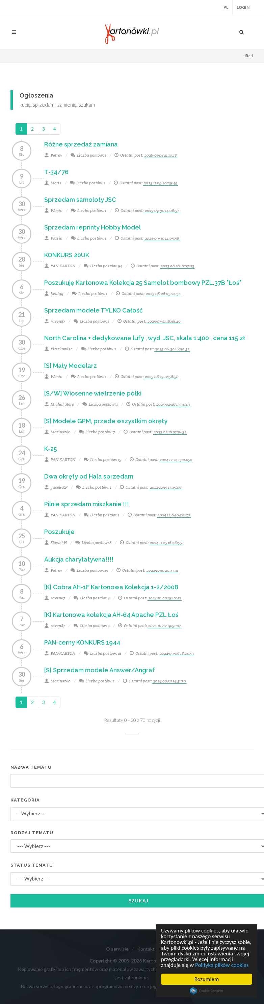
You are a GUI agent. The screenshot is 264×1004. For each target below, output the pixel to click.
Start (249, 55)
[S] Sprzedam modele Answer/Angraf (99, 670)
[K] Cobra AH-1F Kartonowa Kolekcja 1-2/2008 (111, 587)
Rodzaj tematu (31, 832)
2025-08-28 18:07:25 (177, 266)
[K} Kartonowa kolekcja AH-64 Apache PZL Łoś (111, 614)
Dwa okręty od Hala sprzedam (88, 476)
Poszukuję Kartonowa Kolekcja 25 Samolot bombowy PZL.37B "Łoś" (142, 282)
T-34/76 (56, 171)
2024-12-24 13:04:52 (176, 459)
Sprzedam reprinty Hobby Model (92, 227)
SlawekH (55, 542)
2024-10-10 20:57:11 (162, 570)
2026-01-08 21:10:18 (160, 155)
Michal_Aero (59, 404)
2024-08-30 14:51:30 (169, 681)
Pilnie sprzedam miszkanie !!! (86, 504)
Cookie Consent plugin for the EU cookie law (206, 991)
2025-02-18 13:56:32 (170, 432)
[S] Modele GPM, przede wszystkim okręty (105, 421)
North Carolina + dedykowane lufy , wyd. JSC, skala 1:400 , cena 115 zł (144, 338)
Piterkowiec (58, 348)
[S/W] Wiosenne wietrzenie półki (92, 393)
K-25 (50, 448)
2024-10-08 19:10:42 (164, 598)
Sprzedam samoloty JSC (80, 199)
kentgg (53, 293)
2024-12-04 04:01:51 (174, 515)
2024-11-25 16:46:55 (166, 542)
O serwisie (117, 949)
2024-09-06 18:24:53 (177, 653)
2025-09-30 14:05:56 (162, 238)
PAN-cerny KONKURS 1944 (82, 642)
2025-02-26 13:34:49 (173, 404)
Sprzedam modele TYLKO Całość (93, 310)
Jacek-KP (56, 487)
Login (243, 7)
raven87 (54, 321)
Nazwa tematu (31, 767)
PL (225, 7)
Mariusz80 (57, 431)
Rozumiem (206, 979)
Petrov (53, 155)
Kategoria (25, 800)
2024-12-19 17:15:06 (166, 487)
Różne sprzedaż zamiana (81, 144)
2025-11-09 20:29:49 (161, 183)
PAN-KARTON (59, 265)
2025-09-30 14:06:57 (162, 210)
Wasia (53, 210)
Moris (52, 182)
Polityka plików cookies (222, 965)
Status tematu (31, 865)
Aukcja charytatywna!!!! (78, 559)
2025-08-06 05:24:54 (163, 293)
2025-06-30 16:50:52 (172, 349)
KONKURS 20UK (66, 255)
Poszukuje (59, 531)
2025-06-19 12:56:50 (162, 376)
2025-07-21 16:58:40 (164, 321)
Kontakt (146, 949)
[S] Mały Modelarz (70, 365)
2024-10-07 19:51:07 (164, 625)
